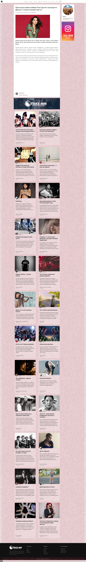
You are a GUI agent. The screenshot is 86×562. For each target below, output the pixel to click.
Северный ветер (46, 555)
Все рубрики (45, 550)
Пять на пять (45, 554)
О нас (50, 1)
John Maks (34, 12)
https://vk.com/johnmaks (23, 95)
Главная (26, 1)
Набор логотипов (63, 554)
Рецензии (45, 1)
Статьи (35, 1)
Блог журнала (28, 554)
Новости (30, 1)
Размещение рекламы (64, 553)
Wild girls (45, 553)
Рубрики (39, 1)
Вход (57, 1)
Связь (53, 1)
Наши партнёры (63, 550)
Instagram (28, 553)
